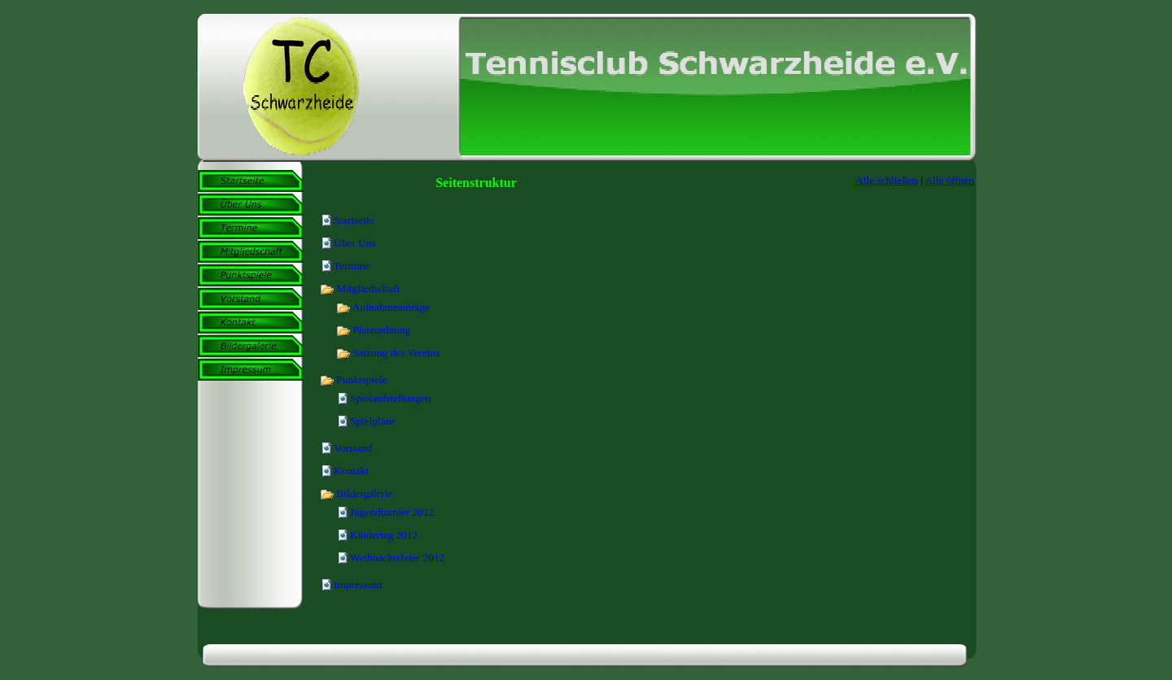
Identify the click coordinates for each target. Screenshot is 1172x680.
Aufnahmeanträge (383, 307)
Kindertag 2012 (384, 535)
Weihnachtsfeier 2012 (397, 557)
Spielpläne (373, 421)
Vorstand (353, 448)
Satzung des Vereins (388, 353)
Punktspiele (353, 379)
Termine (352, 265)
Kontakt (351, 470)
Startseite (354, 220)
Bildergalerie (356, 493)
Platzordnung (373, 330)
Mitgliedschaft (360, 288)
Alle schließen (886, 180)
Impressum (358, 584)
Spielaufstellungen (390, 398)
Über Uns (354, 243)
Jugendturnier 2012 (392, 512)
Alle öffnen (949, 180)
